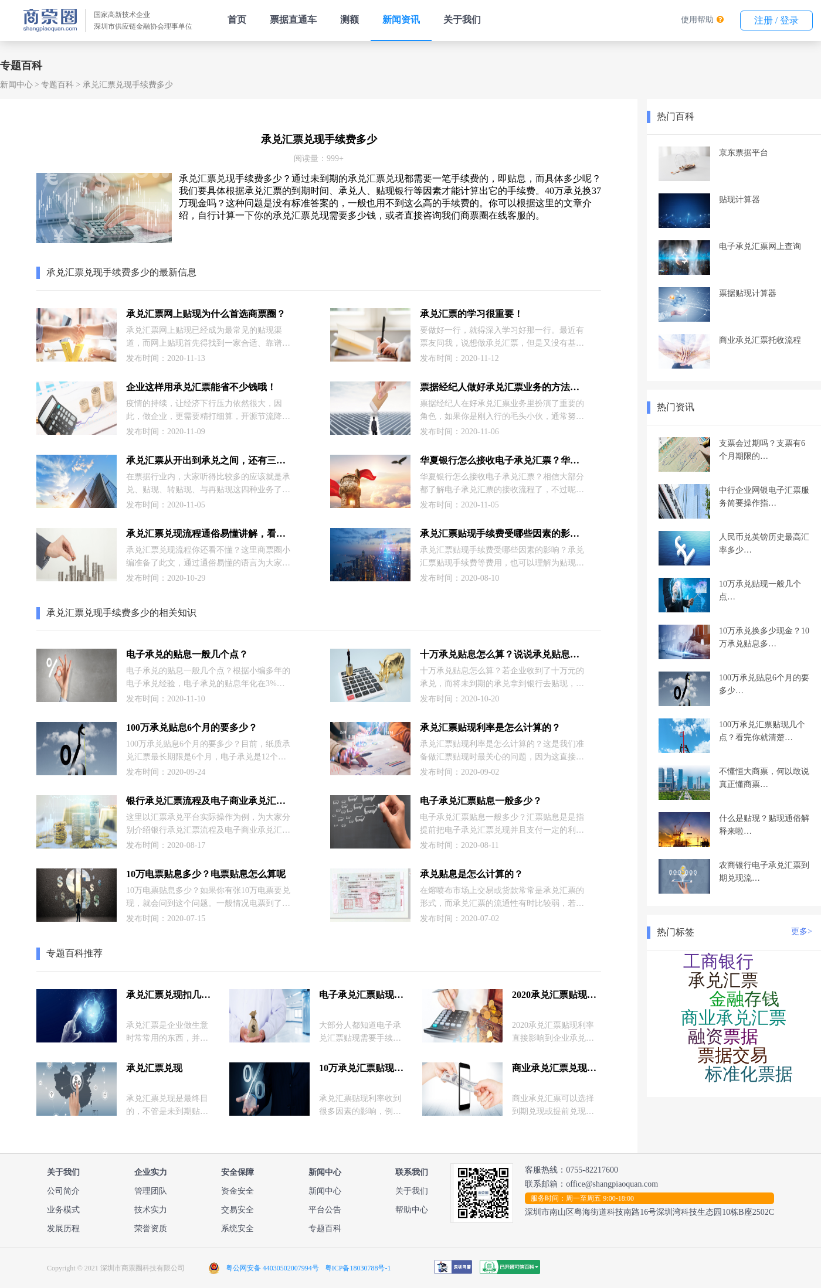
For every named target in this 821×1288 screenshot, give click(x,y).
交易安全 (237, 1209)
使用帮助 (697, 19)
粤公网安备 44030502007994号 (272, 1268)
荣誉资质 (150, 1228)
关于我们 (462, 20)
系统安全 (237, 1228)
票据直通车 (293, 20)
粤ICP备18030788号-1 (358, 1268)
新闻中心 (16, 84)
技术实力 (150, 1209)
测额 (349, 20)
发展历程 (63, 1228)
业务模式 (63, 1209)
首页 (237, 20)
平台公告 (324, 1209)
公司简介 (63, 1191)
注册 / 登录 (776, 20)
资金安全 (237, 1191)
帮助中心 (411, 1209)
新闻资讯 (401, 20)
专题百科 (57, 84)
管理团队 (150, 1191)
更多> (801, 931)
